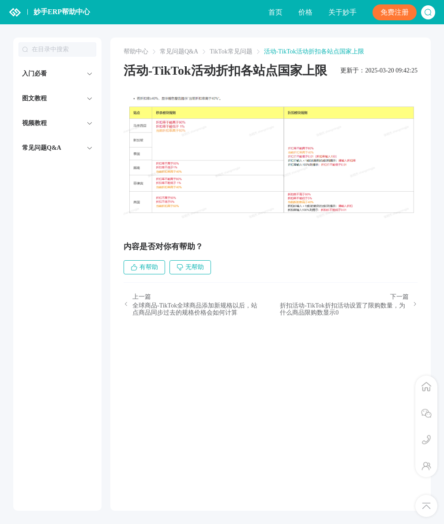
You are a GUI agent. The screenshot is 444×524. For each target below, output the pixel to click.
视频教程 (34, 123)
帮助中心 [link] (136, 52)
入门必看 (34, 73)
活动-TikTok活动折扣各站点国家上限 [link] (314, 52)
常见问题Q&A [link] (179, 52)
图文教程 (34, 98)
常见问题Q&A (41, 147)
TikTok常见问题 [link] (231, 52)
